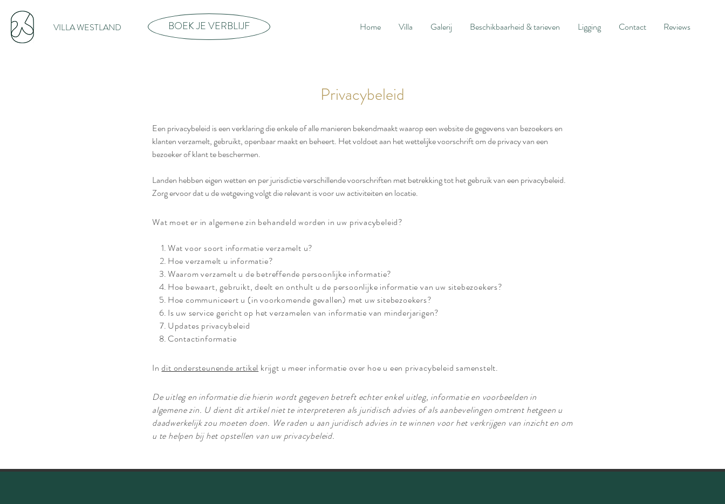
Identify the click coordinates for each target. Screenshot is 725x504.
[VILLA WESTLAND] (87, 27)
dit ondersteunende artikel (209, 368)
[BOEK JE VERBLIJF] (209, 26)
